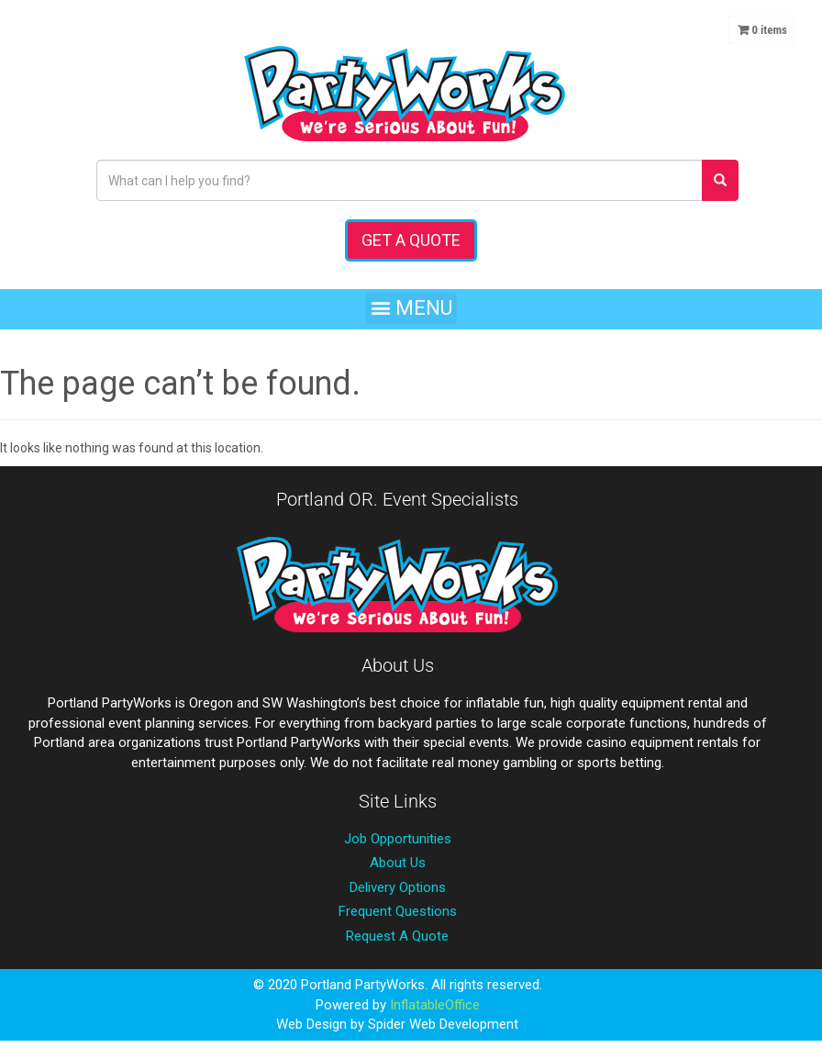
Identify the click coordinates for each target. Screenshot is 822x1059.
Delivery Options (398, 887)
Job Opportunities (397, 838)
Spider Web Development (443, 1024)
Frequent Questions (398, 911)
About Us (398, 862)
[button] (411, 308)
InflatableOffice (434, 1005)
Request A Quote (397, 936)
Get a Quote (411, 240)
